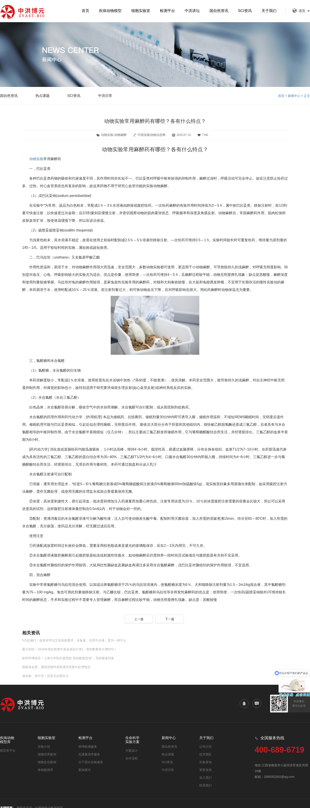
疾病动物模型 (110, 11)
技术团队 (205, 754)
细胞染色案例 (47, 762)
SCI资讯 (245, 11)
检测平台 (167, 11)
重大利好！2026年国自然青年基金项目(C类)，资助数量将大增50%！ (69, 649)
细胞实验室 (140, 11)
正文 (307, 96)
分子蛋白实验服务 (90, 762)
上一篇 (138, 619)
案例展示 (84, 770)
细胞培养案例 (47, 754)
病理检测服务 (87, 746)
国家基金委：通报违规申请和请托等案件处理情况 (56, 667)
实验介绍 (44, 746)
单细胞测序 (45, 770)
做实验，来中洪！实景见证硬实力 (45, 676)
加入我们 (205, 777)
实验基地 (205, 762)
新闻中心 (294, 96)
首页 (85, 11)
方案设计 (131, 750)
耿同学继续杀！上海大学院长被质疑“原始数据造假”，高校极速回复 (68, 658)
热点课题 (42, 96)
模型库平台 (8, 750)
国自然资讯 (218, 11)
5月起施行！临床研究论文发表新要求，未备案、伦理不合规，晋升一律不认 (74, 640)
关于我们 (269, 11)
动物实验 (36, 159)
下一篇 (169, 619)
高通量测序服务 (89, 754)
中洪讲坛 (192, 11)
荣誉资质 (205, 770)
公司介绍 (205, 746)
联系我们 (205, 785)
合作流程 (131, 758)
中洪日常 (105, 96)
